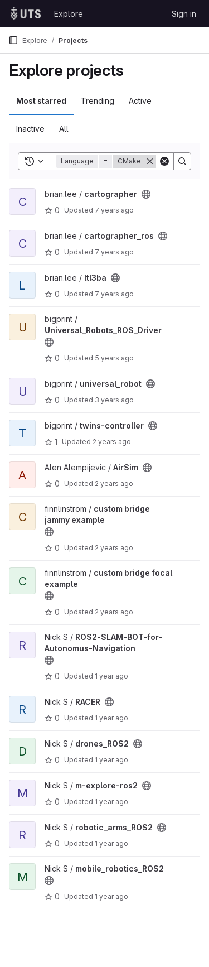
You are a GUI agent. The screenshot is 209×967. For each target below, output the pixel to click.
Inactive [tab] (30, 128)
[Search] (182, 161)
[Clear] (164, 161)
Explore (68, 13)
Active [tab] (140, 100)
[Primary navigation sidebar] (13, 40)
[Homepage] (25, 13)
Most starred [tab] (41, 100)
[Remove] (150, 161)
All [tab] (64, 128)
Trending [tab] (97, 100)
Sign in (184, 13)
